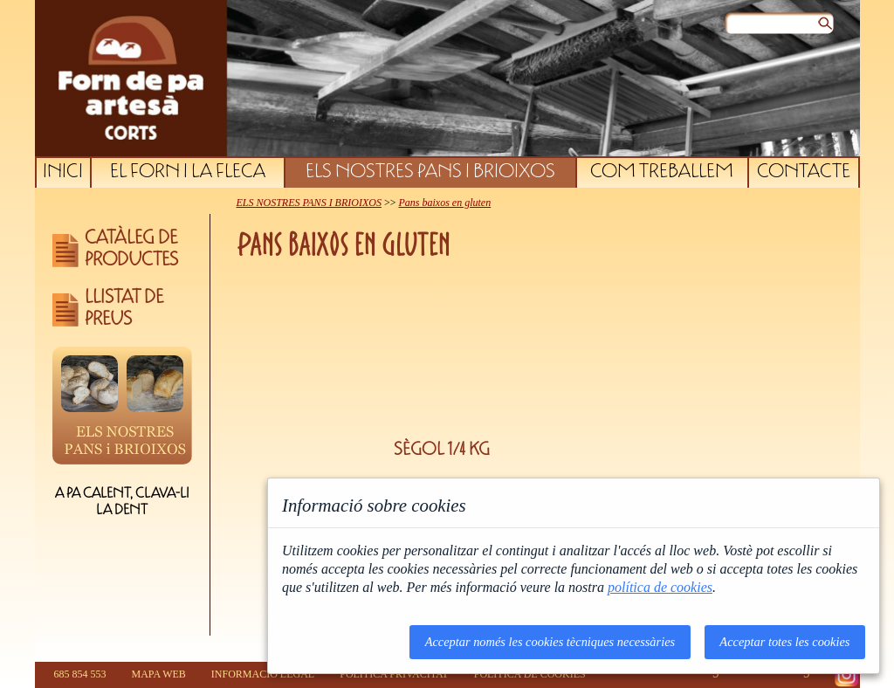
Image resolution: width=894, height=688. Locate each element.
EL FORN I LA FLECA (187, 172)
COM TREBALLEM (661, 172)
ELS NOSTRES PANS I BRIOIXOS (430, 172)
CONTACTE (803, 172)
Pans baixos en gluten (444, 202)
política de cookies (660, 587)
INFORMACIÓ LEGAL (262, 674)
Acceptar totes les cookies (784, 642)
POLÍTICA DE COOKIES (530, 674)
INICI (63, 172)
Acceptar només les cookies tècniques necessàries (550, 642)
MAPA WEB (159, 674)
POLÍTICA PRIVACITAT (394, 674)
